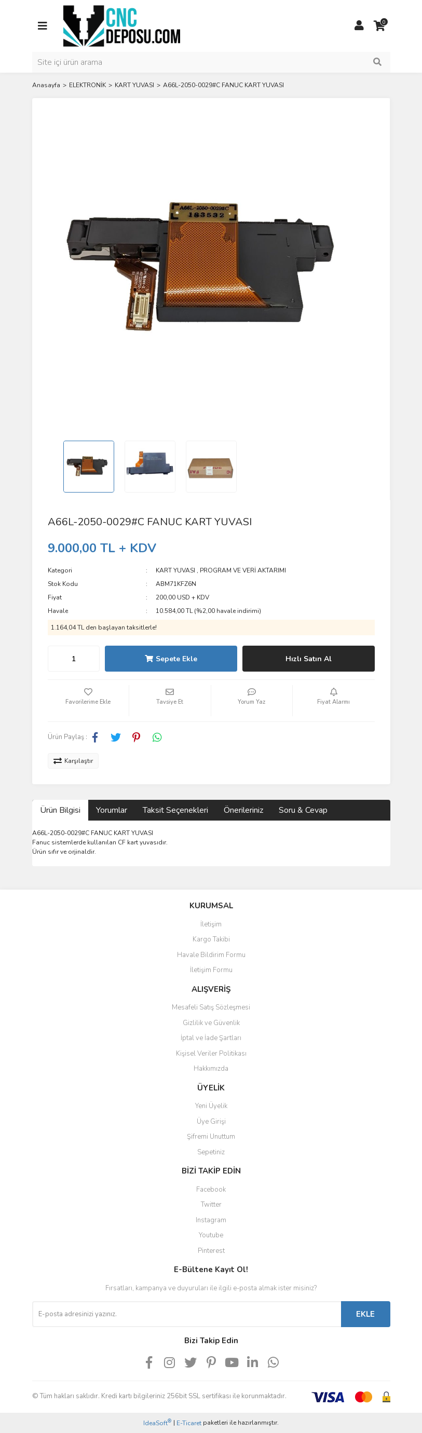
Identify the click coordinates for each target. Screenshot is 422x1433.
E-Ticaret (188, 1423)
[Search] (211, 62)
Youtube (211, 1235)
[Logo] (122, 25)
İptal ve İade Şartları (211, 1038)
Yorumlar (111, 810)
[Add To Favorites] (88, 700)
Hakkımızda (211, 1068)
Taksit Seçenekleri (175, 810)
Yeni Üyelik (211, 1106)
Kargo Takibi (211, 939)
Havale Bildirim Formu (211, 955)
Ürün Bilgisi (60, 810)
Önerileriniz (243, 810)
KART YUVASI (175, 570)
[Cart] (380, 26)
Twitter (211, 1204)
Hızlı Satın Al (308, 659)
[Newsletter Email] (186, 1314)
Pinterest (211, 1250)
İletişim (211, 924)
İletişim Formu (211, 970)
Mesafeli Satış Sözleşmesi (211, 1007)
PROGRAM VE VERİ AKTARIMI (243, 570)
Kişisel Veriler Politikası (211, 1053)
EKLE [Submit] (365, 1314)
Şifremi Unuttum (211, 1136)
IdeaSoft (157, 1422)
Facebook (211, 1189)
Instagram (211, 1220)
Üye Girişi (211, 1121)
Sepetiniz (211, 1152)
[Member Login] (359, 26)
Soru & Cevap (303, 810)
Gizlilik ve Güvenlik (211, 1023)
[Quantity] (74, 659)
